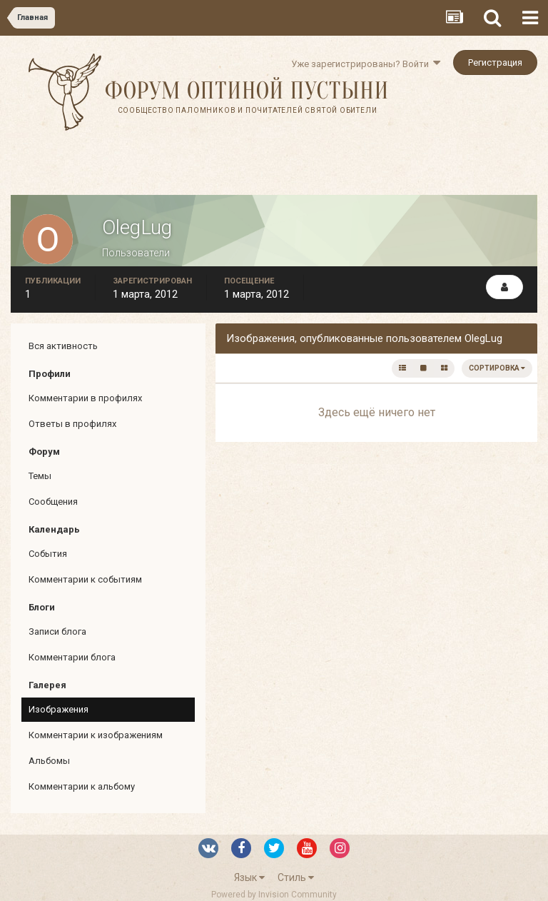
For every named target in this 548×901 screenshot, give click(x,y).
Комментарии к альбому (82, 786)
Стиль (296, 877)
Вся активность (63, 346)
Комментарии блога (72, 657)
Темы (40, 475)
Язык (249, 877)
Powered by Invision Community (274, 895)
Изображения (58, 709)
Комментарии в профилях (85, 398)
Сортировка (497, 368)
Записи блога (57, 631)
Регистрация (495, 62)
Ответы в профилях (72, 423)
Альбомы (49, 760)
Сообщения (53, 501)
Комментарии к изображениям (96, 735)
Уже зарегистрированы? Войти (365, 64)
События (48, 553)
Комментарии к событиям (85, 579)
